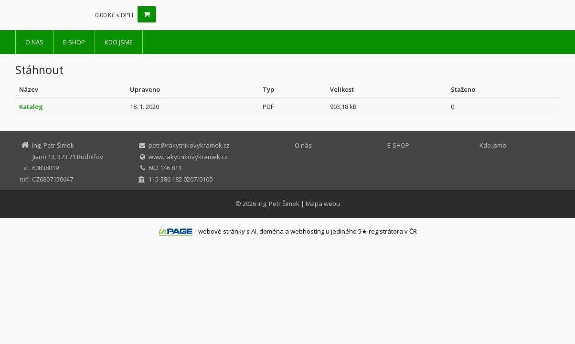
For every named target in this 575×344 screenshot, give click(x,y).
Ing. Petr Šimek (278, 203)
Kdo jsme (119, 42)
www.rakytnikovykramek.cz (188, 156)
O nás (34, 42)
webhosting (307, 231)
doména (271, 231)
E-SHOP (74, 42)
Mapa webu (323, 203)
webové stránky (221, 231)
